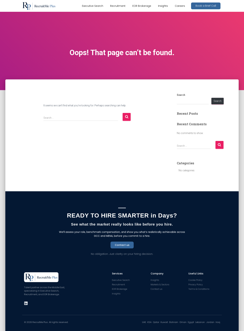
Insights (163, 6)
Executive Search (92, 6)
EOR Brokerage (141, 6)
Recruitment (117, 6)
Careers (180, 6)
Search (181, 95)
